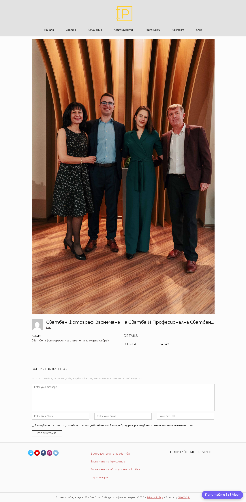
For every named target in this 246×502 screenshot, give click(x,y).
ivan (48, 327)
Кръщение (95, 30)
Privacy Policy (155, 497)
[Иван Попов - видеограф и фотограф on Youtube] (37, 453)
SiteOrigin (184, 497)
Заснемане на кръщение (108, 461)
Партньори (152, 30)
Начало (49, 30)
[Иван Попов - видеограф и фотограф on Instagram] (49, 453)
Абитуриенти (123, 30)
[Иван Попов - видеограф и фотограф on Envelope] (56, 453)
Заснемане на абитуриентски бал (115, 469)
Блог (199, 30)
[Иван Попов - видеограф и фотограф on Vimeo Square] (30, 453)
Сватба (71, 30)
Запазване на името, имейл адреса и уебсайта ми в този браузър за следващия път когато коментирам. (114, 425)
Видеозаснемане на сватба (110, 453)
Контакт (178, 30)
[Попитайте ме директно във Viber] (222, 495)
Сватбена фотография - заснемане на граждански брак (70, 340)
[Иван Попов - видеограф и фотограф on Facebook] (43, 453)
